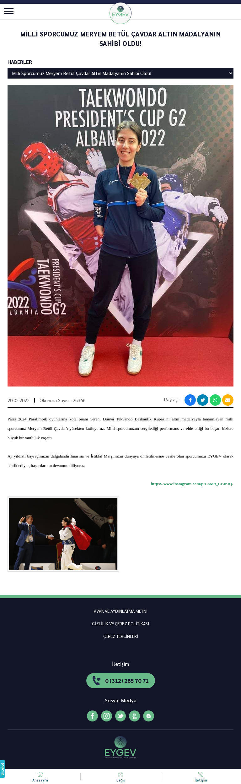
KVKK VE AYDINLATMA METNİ (120, 611)
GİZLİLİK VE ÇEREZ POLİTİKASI (120, 623)
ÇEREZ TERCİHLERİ (120, 636)
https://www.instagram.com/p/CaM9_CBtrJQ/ (192, 483)
